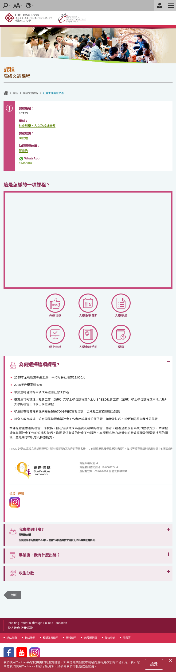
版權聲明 (71, 637)
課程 (15, 93)
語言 (28, 5)
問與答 (127, 637)
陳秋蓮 (23, 138)
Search (5, 5)
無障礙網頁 (90, 637)
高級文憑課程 (30, 93)
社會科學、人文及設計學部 (37, 125)
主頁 (6, 92)
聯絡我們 (30, 637)
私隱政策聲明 (50, 637)
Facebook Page (9, 652)
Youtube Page (21, 652)
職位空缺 (110, 637)
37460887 (25, 163)
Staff (159, 5)
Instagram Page (34, 652)
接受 (154, 664)
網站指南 (12, 637)
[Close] (171, 660)
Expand (168, 361)
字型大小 (16, 5)
